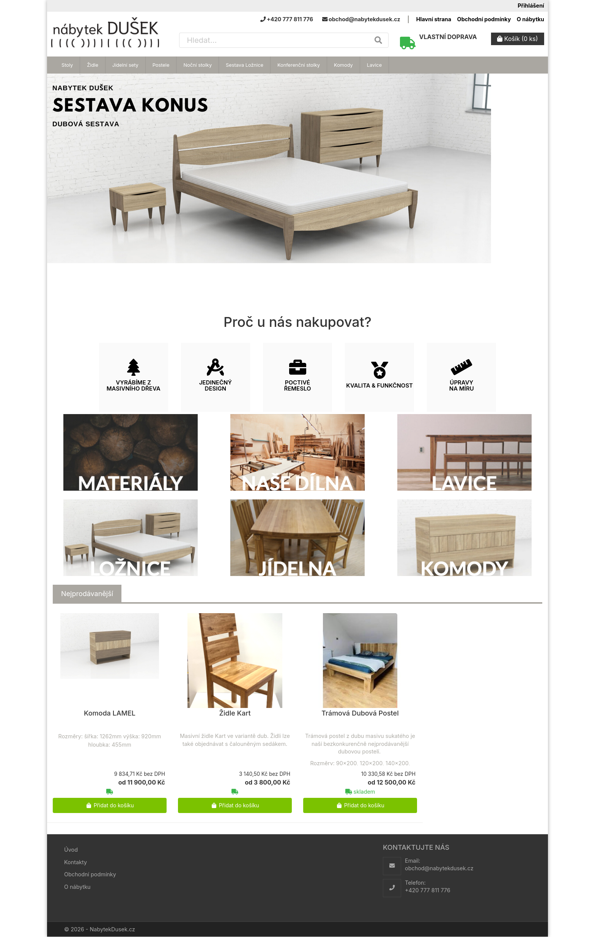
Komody (343, 65)
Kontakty (75, 862)
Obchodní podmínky (484, 19)
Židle (92, 65)
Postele (161, 65)
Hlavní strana (433, 19)
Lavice (374, 65)
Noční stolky (197, 65)
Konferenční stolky (298, 65)
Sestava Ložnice (244, 65)
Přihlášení (531, 5)
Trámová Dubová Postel (359, 713)
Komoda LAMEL (109, 713)
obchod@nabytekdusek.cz (439, 868)
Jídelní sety (125, 65)
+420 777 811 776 (427, 890)
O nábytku (530, 19)
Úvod (71, 849)
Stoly (67, 65)
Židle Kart (234, 713)
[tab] (87, 594)
